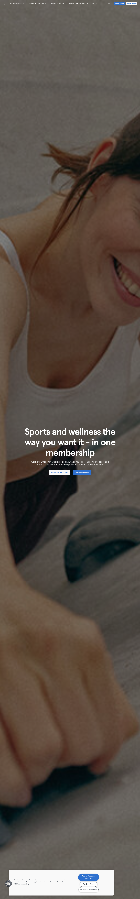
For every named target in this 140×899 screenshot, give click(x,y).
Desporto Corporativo (38, 3)
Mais (94, 3)
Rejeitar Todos (88, 884)
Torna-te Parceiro (58, 3)
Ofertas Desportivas (17, 3)
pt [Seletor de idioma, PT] (110, 3)
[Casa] (3, 3)
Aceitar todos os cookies (88, 877)
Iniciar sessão (131, 3)
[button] (8, 883)
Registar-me (119, 3)
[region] (61, 883)
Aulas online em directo (78, 3)
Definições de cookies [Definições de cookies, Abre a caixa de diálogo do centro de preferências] (88, 889)
